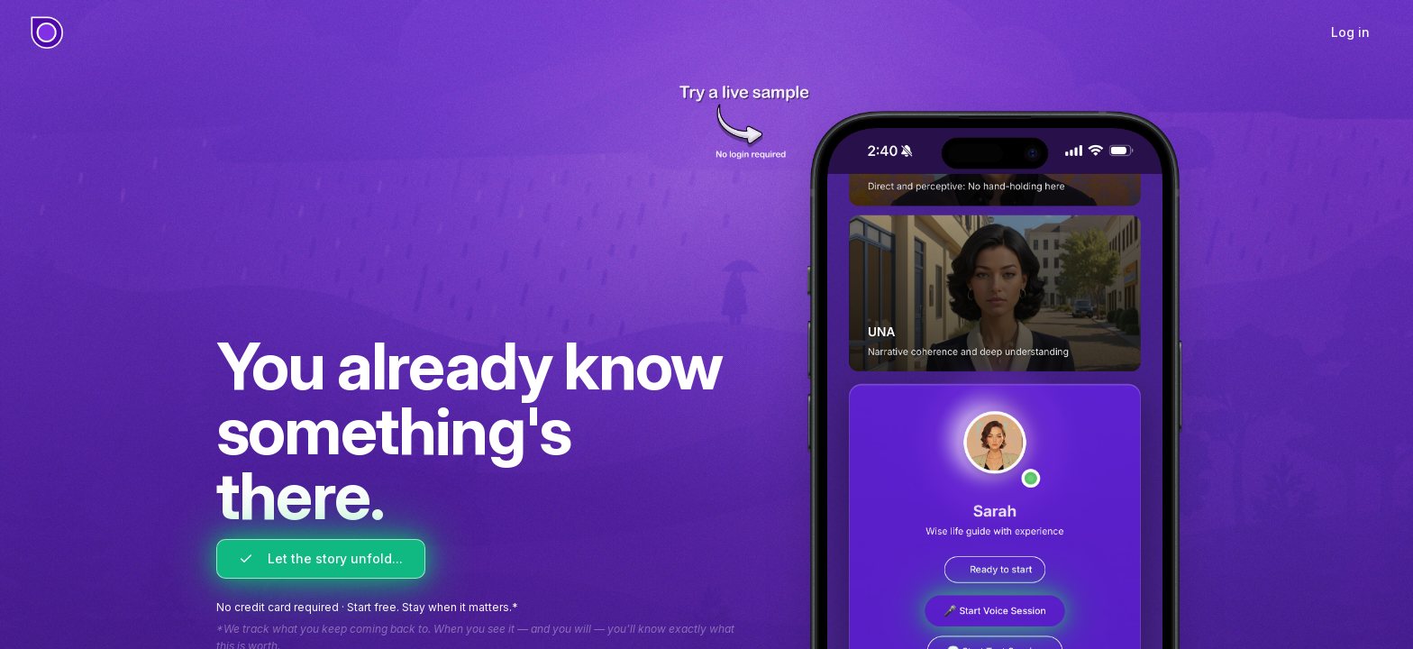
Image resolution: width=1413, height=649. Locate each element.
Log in (1350, 32)
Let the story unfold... (321, 558)
